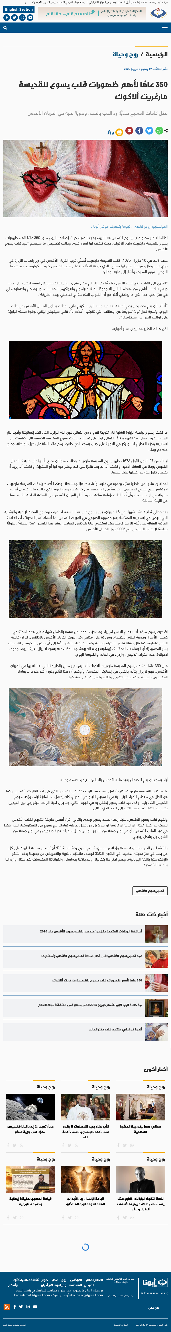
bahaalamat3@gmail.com (32, 1294)
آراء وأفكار (13, 1282)
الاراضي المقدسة (75, 1282)
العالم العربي (88, 1282)
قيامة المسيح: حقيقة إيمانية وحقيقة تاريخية (30, 1201)
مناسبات (24, 1280)
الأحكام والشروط (121, 1324)
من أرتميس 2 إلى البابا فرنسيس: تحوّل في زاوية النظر (30, 1129)
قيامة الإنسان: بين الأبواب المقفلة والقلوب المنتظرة (85, 1201)
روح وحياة (62, 1282)
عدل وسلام (53, 1282)
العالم (98, 1280)
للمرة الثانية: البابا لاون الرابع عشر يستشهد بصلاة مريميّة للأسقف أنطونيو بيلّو (140, 1204)
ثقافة (35, 1280)
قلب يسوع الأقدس (150, 890)
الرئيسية (157, 54)
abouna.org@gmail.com (86, 1294)
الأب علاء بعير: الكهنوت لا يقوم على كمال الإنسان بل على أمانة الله (85, 1132)
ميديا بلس (7, 1324)
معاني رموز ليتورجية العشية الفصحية (140, 1129)
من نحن (153, 1307)
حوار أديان (44, 1282)
